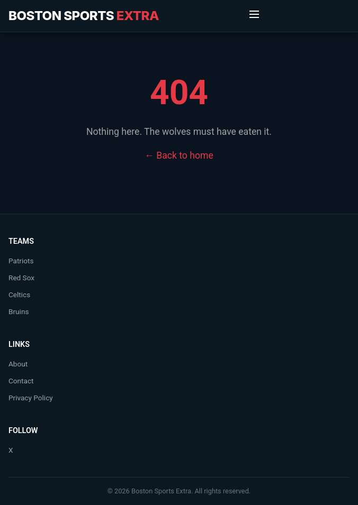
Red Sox (21, 277)
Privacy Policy (30, 397)
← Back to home (179, 155)
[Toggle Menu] (254, 16)
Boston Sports (83, 15)
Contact (21, 381)
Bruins (18, 311)
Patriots (20, 260)
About (18, 364)
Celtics (19, 294)
